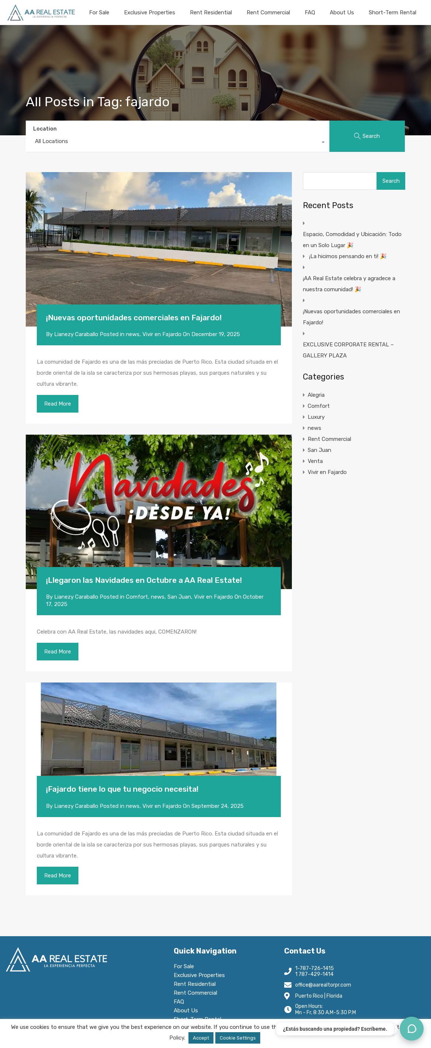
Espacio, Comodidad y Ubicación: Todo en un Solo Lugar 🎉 (352, 240)
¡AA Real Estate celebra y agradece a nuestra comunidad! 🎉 (349, 284)
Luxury (316, 417)
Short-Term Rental (392, 12)
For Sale (99, 12)
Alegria (316, 395)
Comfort (137, 596)
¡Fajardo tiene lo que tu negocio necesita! (122, 789)
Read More (57, 403)
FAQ (310, 12)
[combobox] (177, 143)
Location (45, 129)
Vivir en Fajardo (161, 334)
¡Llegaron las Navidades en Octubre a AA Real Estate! (144, 580)
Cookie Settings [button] (238, 1038)
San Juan (179, 596)
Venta (315, 461)
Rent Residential (211, 12)
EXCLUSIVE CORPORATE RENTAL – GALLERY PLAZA (348, 350)
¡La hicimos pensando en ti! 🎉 (348, 256)
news (132, 334)
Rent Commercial (268, 12)
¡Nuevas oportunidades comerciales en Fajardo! (134, 317)
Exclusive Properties (149, 12)
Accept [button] (201, 1038)
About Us (342, 12)
